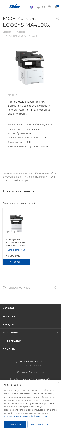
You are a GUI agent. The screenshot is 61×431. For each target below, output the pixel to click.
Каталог (8, 308)
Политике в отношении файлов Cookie (25, 416)
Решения (9, 316)
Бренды (8, 324)
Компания (10, 332)
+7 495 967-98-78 (31, 361)
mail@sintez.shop (33, 372)
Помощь (9, 349)
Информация (12, 341)
